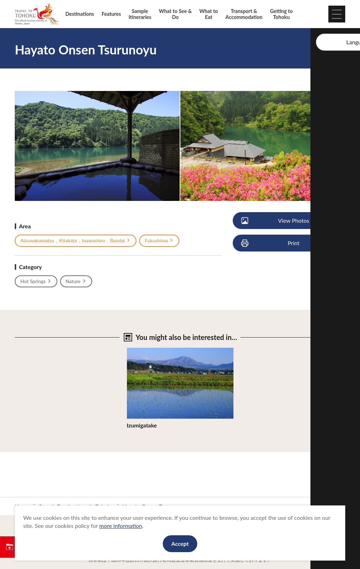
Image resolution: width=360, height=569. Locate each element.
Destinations (79, 14)
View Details (142, 351)
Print (271, 243)
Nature (76, 281)
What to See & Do (175, 14)
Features (111, 14)
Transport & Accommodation (243, 14)
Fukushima (159, 240)
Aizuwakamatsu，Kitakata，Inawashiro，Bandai (75, 240)
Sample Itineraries (140, 14)
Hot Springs (36, 281)
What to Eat (208, 14)
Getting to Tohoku (281, 14)
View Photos (275, 220)
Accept (180, 543)
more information (120, 525)
